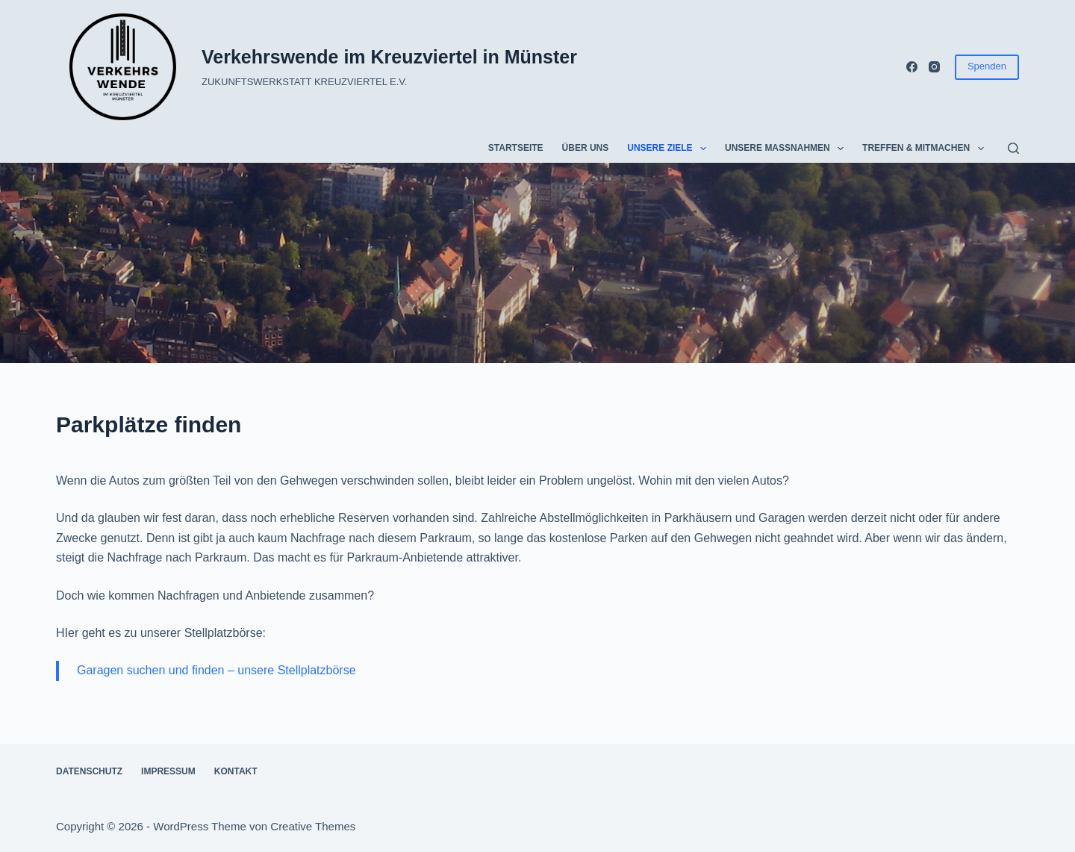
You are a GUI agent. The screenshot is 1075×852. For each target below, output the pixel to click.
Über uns (585, 148)
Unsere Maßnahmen (787, 149)
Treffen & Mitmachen (925, 149)
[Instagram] (934, 66)
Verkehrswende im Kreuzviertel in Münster (389, 56)
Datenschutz (89, 771)
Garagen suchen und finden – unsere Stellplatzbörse (216, 670)
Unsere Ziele (669, 149)
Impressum (168, 771)
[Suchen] (1013, 148)
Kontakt (236, 771)
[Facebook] (911, 66)
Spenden (987, 66)
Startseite (515, 148)
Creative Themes (312, 826)
